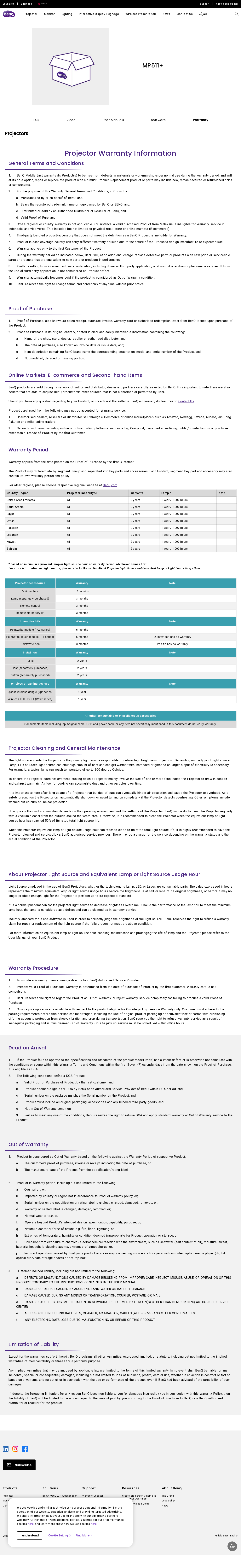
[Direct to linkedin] (6, 1448)
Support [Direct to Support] (204, 4)
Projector (31, 14)
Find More (84, 1535)
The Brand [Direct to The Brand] (168, 1495)
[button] (232, 1546)
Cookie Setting (59, 1535)
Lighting (66, 14)
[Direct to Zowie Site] (41, 3)
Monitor (49, 14)
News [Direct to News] (165, 1505)
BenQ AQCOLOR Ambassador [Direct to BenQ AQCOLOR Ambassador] (60, 1495)
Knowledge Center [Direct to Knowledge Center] (227, 4)
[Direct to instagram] (15, 1448)
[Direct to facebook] (25, 1448)
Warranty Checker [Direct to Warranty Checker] (92, 1495)
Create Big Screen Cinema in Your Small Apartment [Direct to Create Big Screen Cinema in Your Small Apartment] (139, 1497)
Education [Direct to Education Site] (8, 4)
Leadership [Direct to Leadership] (168, 1500)
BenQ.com (110, 485)
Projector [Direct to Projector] (8, 1495)
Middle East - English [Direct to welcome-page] (226, 1535)
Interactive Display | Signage (99, 14)
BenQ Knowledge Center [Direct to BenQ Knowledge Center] (136, 1503)
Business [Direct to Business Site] (26, 4)
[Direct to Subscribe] (19, 1464)
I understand (29, 1535)
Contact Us (186, 401)
